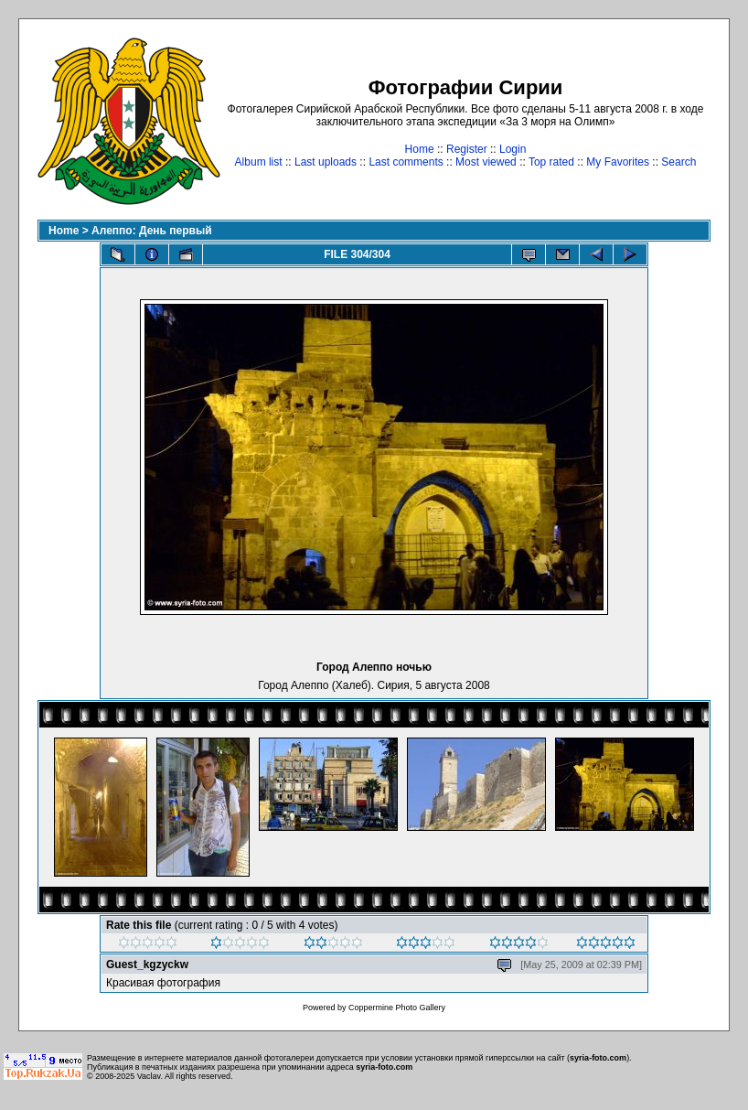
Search (678, 162)
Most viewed (486, 162)
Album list (259, 162)
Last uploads (325, 162)
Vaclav (149, 1076)
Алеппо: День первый (151, 230)
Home (419, 149)
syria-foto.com (598, 1057)
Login (512, 149)
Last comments (406, 162)
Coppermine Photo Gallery (396, 1007)
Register (466, 149)
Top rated (551, 162)
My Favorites (617, 162)
